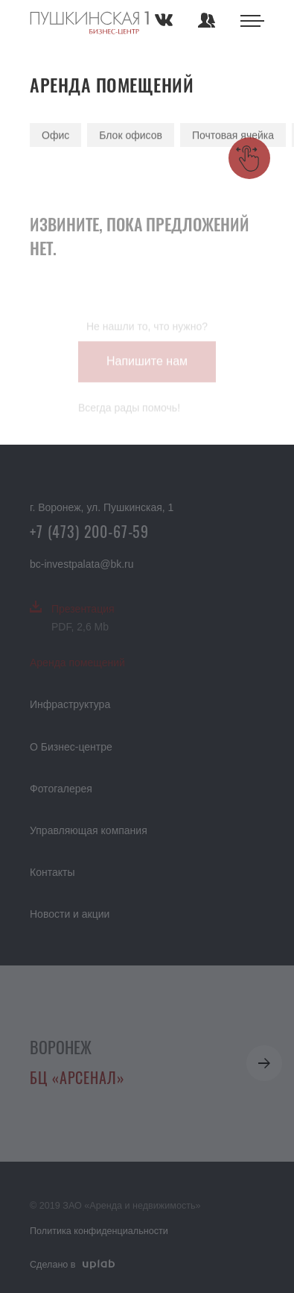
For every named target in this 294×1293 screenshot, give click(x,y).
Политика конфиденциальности (99, 1231)
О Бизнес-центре (71, 747)
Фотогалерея (61, 789)
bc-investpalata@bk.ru (82, 564)
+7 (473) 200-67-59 (89, 531)
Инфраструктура (70, 704)
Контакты (52, 872)
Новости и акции (69, 914)
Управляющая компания (88, 830)
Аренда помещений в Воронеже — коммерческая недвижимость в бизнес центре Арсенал (89, 24)
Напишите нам (147, 366)
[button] (264, 1063)
